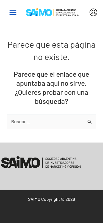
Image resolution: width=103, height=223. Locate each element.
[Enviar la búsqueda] (89, 122)
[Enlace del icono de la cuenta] (93, 12)
